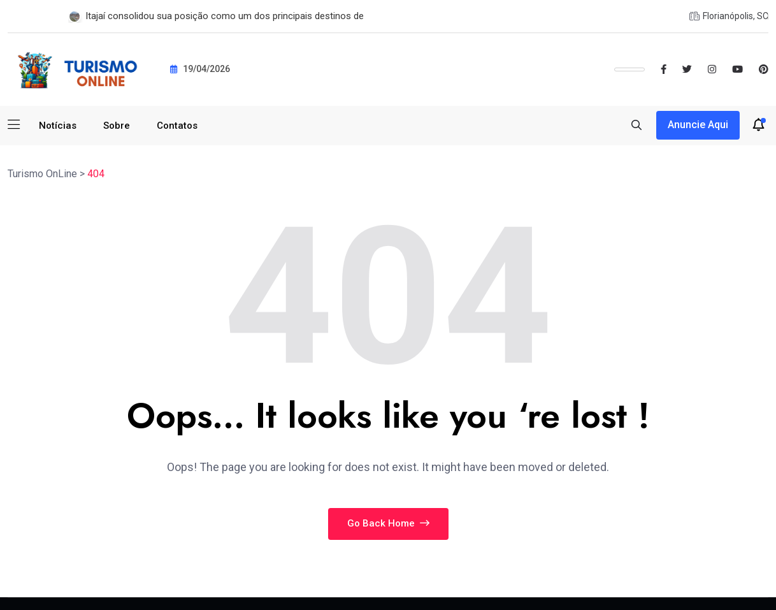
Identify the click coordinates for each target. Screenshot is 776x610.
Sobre (116, 125)
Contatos (177, 125)
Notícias (57, 125)
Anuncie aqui (698, 125)
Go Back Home (388, 523)
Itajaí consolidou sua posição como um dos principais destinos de (224, 16)
